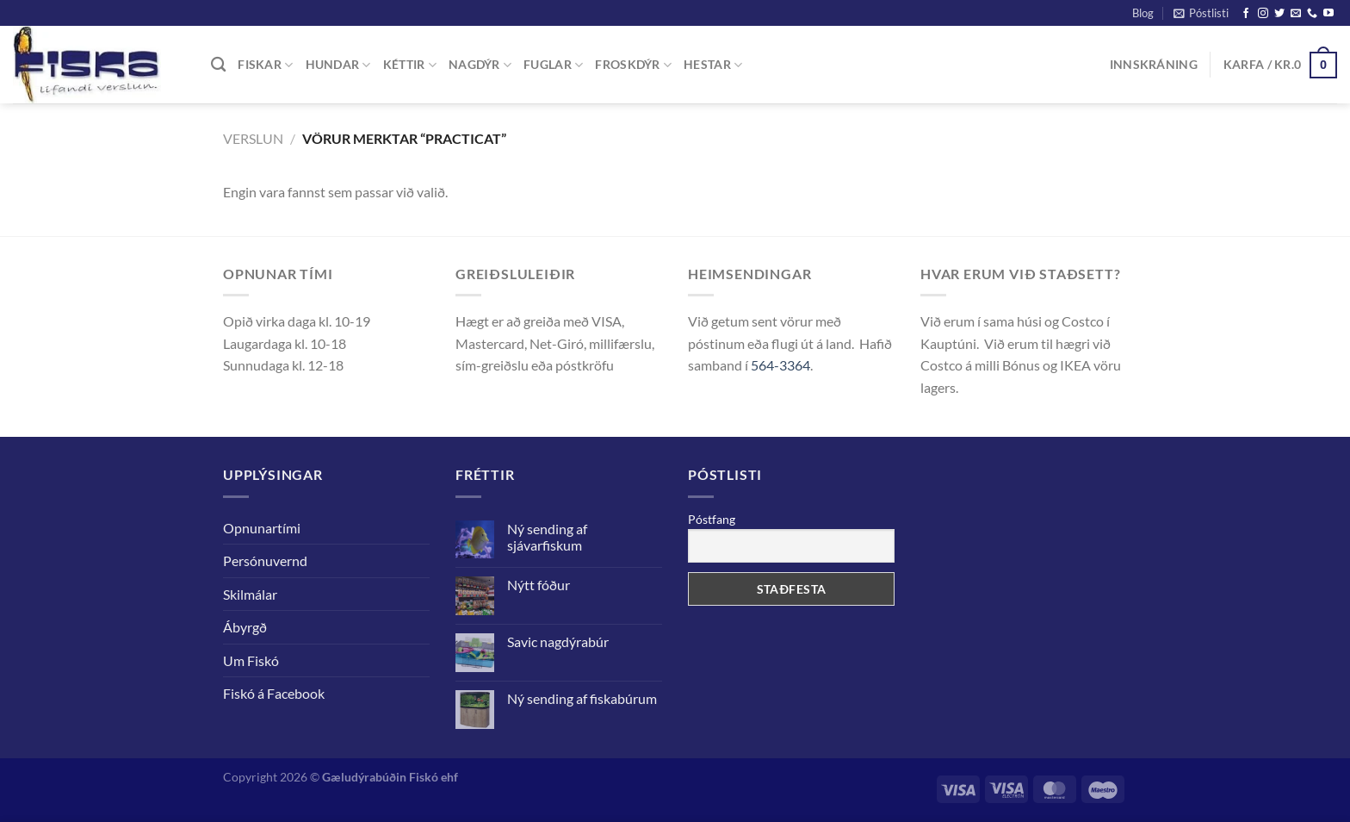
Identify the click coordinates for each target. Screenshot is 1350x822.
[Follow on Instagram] (1263, 14)
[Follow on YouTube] (1328, 14)
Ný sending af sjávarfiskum (547, 536)
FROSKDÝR (633, 65)
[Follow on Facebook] (1246, 14)
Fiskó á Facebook (274, 693)
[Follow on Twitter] (1279, 14)
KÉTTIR (410, 65)
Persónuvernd (265, 560)
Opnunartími (261, 528)
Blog (1143, 13)
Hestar (713, 65)
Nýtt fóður (538, 584)
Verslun (253, 138)
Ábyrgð (245, 627)
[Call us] (1312, 14)
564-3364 (780, 365)
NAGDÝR (480, 65)
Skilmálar (250, 594)
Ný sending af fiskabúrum (582, 698)
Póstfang (711, 519)
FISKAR (265, 65)
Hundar (338, 65)
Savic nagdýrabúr (558, 641)
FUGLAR (553, 65)
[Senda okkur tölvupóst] (1296, 14)
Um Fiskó (251, 660)
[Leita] (218, 65)
